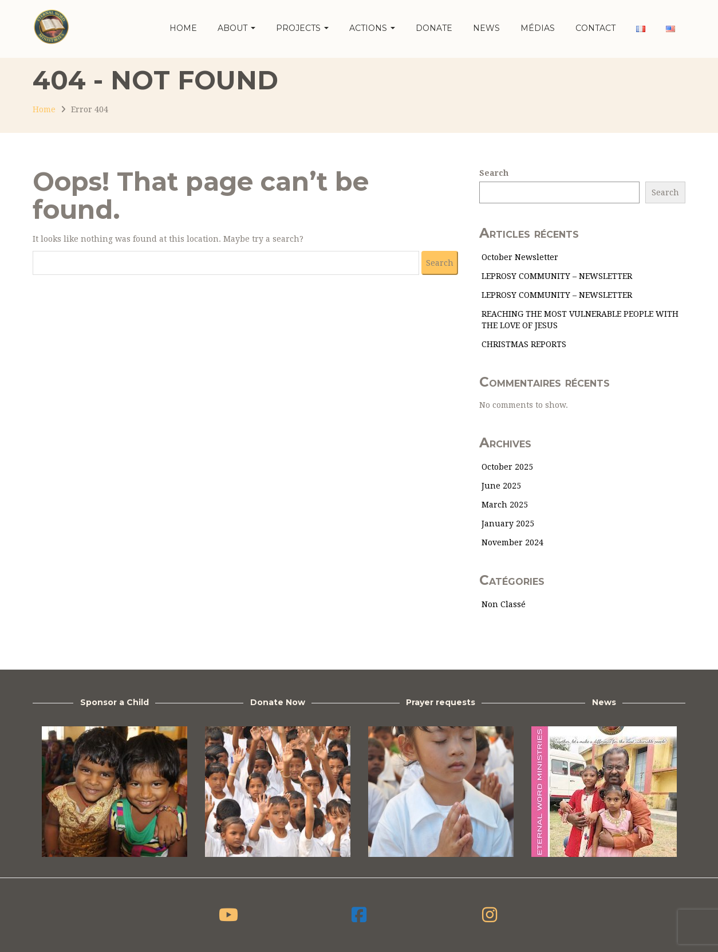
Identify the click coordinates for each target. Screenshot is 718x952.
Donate (434, 28)
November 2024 (512, 542)
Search (493, 173)
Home (183, 28)
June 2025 (501, 485)
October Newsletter (520, 257)
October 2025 (507, 466)
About (236, 28)
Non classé (504, 604)
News (486, 28)
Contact (595, 28)
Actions (372, 28)
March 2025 (505, 504)
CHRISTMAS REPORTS (524, 344)
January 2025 (508, 523)
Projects (302, 28)
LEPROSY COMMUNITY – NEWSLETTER (557, 276)
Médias (537, 28)
